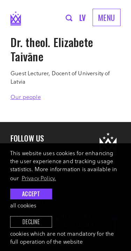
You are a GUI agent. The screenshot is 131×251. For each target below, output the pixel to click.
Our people (25, 97)
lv (82, 17)
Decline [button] (30, 222)
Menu (106, 17)
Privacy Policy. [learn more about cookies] (39, 178)
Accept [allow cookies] (31, 194)
